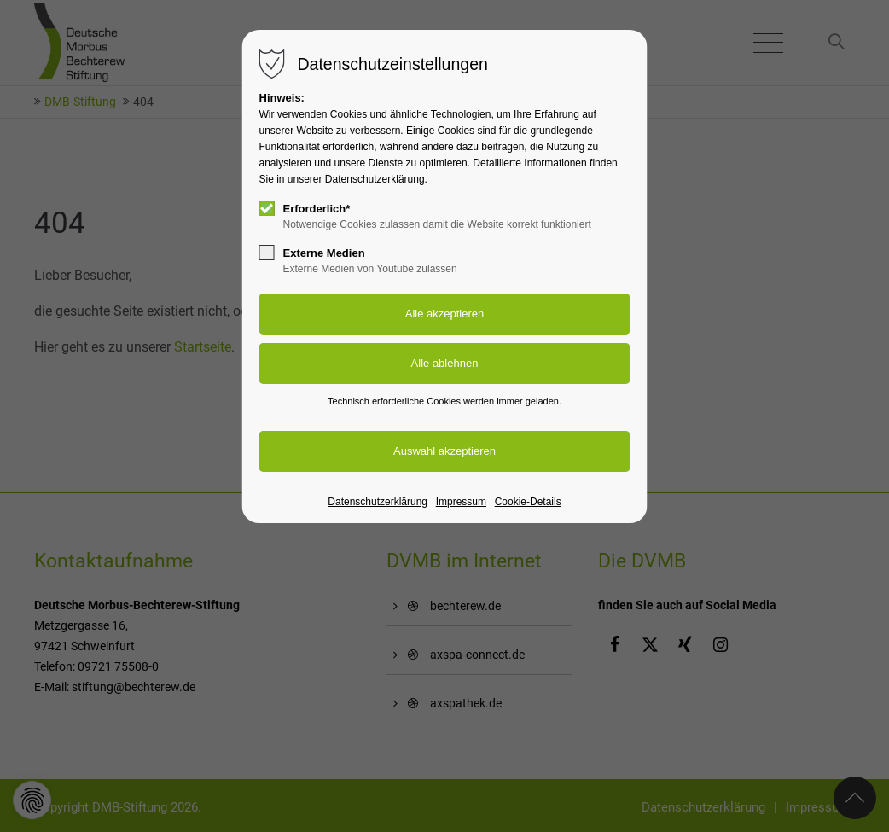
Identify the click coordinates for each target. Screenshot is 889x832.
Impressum (461, 502)
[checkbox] (267, 208)
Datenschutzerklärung (377, 502)
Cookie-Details (528, 502)
